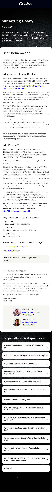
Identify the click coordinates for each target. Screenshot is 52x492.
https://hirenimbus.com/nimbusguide (17, 211)
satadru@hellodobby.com (30, 312)
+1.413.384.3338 (28, 325)
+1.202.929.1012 (13, 250)
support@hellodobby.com (18, 247)
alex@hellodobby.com (29, 322)
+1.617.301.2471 (28, 315)
